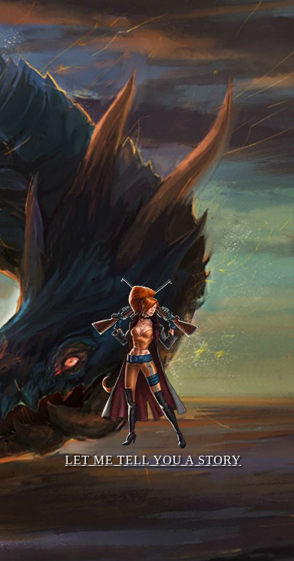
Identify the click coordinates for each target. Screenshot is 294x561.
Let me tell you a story (153, 360)
